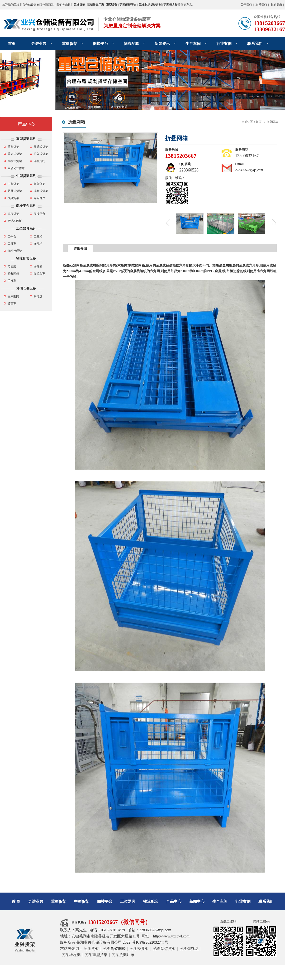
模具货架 (13, 198)
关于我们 (246, 4)
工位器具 (127, 901)
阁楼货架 (13, 213)
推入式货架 (41, 154)
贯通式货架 (41, 146)
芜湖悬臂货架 (164, 948)
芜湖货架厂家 (123, 955)
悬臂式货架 (15, 191)
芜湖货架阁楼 (114, 948)
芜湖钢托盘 (189, 948)
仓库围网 (13, 296)
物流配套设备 (26, 258)
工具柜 (38, 236)
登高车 (12, 303)
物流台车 (39, 273)
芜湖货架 (91, 948)
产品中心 (26, 124)
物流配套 (131, 44)
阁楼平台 (100, 44)
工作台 (12, 236)
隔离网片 (39, 198)
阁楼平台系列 (26, 206)
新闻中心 (196, 901)
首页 (11, 44)
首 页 (16, 901)
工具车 (12, 243)
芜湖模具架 (139, 948)
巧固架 (12, 266)
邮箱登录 (276, 4)
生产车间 (193, 44)
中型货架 (13, 183)
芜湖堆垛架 (71, 955)
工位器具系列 (26, 228)
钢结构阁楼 (15, 221)
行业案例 (224, 44)
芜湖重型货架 (96, 955)
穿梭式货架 (15, 161)
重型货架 (69, 44)
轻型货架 (39, 183)
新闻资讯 (162, 44)
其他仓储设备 (26, 288)
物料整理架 (15, 250)
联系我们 (261, 4)
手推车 (12, 280)
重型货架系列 (26, 139)
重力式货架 (15, 154)
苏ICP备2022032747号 (150, 942)
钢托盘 (38, 296)
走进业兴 (38, 44)
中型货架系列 (26, 176)
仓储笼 (38, 266)
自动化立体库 (16, 168)
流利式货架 (41, 191)
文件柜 (38, 243)
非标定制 (39, 161)
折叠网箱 (13, 273)
